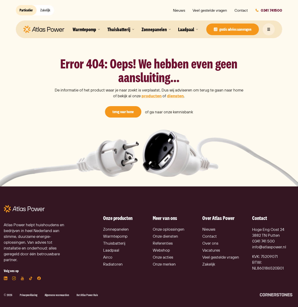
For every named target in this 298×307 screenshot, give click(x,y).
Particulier (26, 10)
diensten (175, 95)
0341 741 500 (263, 241)
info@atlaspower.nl (269, 246)
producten (152, 95)
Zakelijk (45, 10)
